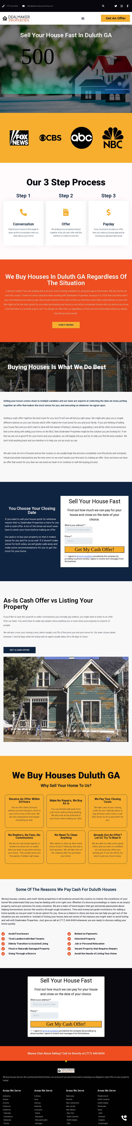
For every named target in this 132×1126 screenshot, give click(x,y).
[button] (103, 6)
